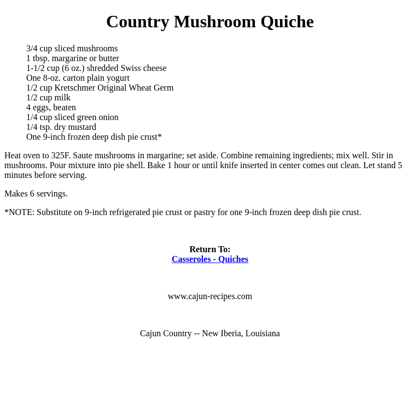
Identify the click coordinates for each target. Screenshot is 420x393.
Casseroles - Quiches (210, 259)
